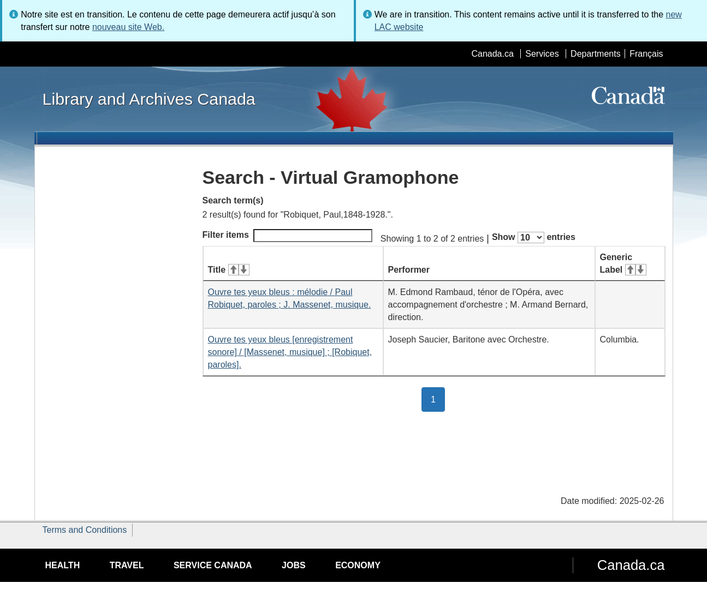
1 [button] (438, 398)
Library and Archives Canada (149, 98)
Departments (596, 53)
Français (646, 53)
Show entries (533, 237)
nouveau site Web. (128, 27)
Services (542, 53)
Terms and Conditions (85, 529)
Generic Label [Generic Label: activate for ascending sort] (623, 263)
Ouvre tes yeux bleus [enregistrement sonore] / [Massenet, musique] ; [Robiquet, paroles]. (290, 352)
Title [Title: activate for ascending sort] (228, 269)
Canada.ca (492, 53)
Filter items (287, 235)
